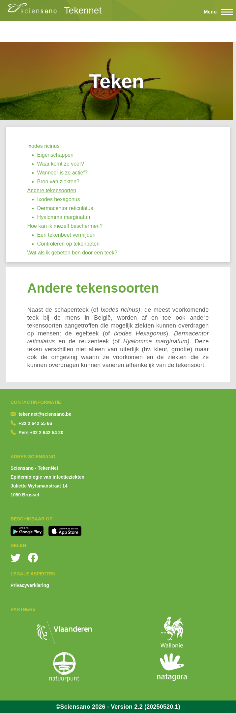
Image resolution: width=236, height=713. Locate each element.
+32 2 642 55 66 (35, 423)
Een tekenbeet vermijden (66, 235)
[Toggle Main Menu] (215, 12)
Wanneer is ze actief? (62, 172)
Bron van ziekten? (58, 181)
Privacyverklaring (30, 585)
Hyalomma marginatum (64, 217)
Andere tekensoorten (51, 190)
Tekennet (83, 10)
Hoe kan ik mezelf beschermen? (65, 226)
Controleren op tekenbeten (68, 244)
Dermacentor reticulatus (65, 208)
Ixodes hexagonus (58, 199)
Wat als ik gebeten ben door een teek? (72, 252)
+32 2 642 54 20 (47, 432)
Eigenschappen (55, 155)
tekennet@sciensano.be (44, 414)
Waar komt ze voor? (60, 164)
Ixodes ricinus (43, 146)
